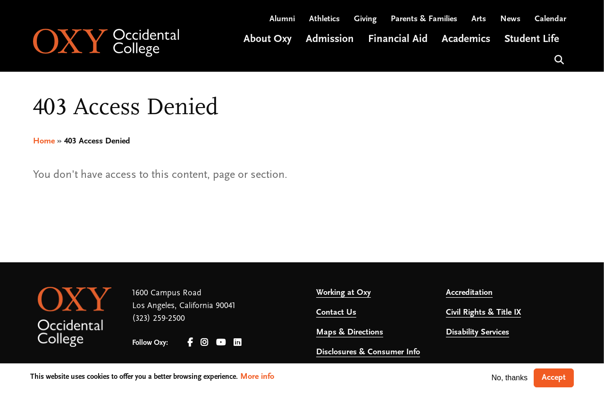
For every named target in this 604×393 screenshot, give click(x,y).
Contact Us (336, 312)
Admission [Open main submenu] (330, 39)
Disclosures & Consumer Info (368, 352)
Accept (554, 377)
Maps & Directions (349, 332)
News (510, 19)
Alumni (282, 19)
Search (558, 58)
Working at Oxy (343, 292)
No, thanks (510, 378)
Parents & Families (424, 19)
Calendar (550, 19)
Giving (365, 19)
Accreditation (469, 292)
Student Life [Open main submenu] (531, 39)
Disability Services (477, 332)
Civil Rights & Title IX (483, 312)
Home (44, 141)
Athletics (324, 19)
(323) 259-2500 (158, 318)
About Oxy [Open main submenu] (267, 39)
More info (257, 376)
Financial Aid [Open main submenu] (398, 39)
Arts (478, 19)
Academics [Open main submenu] (466, 39)
